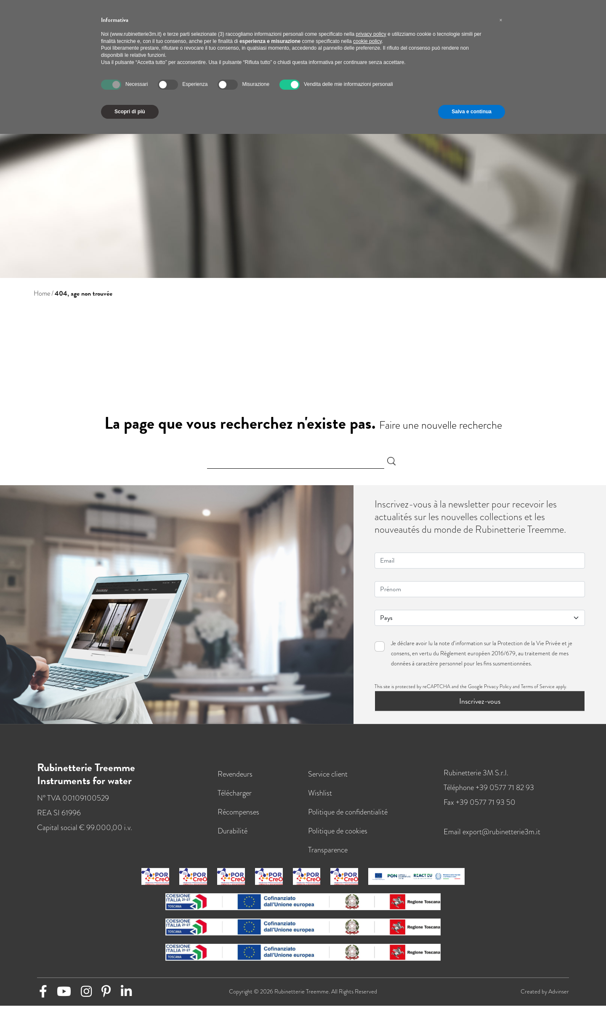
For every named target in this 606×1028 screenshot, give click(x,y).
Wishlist (320, 793)
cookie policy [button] (367, 41)
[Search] (295, 461)
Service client (328, 774)
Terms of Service (538, 686)
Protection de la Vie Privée (529, 643)
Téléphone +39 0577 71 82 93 (489, 787)
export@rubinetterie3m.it (501, 831)
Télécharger (235, 793)
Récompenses (238, 811)
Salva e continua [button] (472, 112)
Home (42, 293)
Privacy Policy (497, 686)
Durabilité (232, 830)
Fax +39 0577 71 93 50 (480, 802)
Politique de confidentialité (348, 811)
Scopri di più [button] (129, 112)
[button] (501, 20)
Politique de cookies (337, 830)
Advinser (558, 992)
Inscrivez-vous (479, 701)
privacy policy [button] (371, 34)
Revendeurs (235, 774)
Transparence (328, 849)
